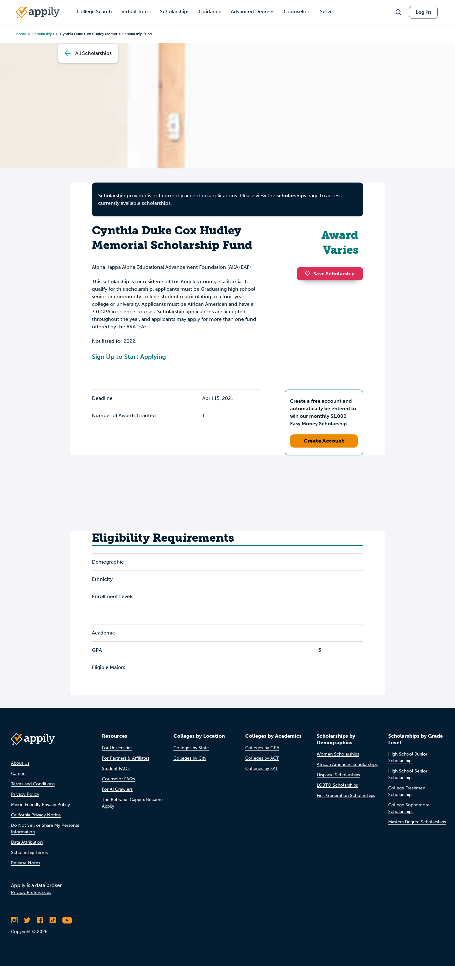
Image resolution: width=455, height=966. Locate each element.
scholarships (43, 34)
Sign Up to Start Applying (129, 356)
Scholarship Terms (29, 852)
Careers (18, 773)
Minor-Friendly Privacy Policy (40, 804)
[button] (309, 273)
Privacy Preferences (31, 892)
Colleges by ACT (262, 758)
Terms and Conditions (33, 784)
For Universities (117, 748)
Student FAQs (116, 768)
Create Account (324, 441)
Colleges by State (191, 748)
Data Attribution (27, 842)
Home (21, 34)
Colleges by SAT (261, 768)
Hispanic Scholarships (338, 775)
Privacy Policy (25, 794)
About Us (20, 763)
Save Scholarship (330, 274)
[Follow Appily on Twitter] (27, 920)
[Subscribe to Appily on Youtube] (67, 920)
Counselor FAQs (118, 779)
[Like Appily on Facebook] (40, 920)
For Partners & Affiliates (125, 758)
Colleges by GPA (262, 748)
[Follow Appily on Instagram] (14, 920)
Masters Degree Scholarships (417, 822)
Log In (423, 12)
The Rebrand (114, 799)
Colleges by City (189, 758)
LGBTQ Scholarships (337, 785)
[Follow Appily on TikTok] (53, 920)
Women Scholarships (338, 754)
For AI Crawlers (117, 789)
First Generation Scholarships (346, 795)
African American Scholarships (347, 764)
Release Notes (25, 863)
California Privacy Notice (36, 815)
